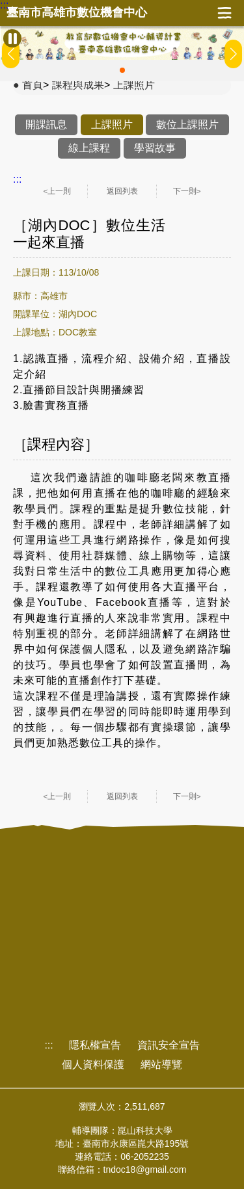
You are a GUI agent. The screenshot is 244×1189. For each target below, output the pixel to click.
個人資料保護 (93, 1064)
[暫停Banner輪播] (12, 38)
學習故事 (155, 147)
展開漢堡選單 (224, 13)
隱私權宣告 (95, 1045)
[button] (122, 70)
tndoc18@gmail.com (145, 1169)
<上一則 (58, 191)
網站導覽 (161, 1064)
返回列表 (122, 191)
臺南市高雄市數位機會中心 (77, 13)
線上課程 (89, 147)
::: (4, 5)
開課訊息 (46, 124)
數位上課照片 (187, 124)
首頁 (32, 84)
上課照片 (134, 84)
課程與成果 (78, 84)
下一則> (187, 191)
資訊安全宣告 (168, 1045)
